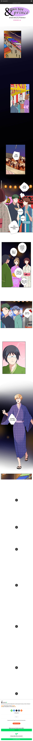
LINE (12, 710)
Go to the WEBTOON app (16, 739)
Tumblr (19, 710)
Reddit (21, 710)
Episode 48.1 (5, 1)
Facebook (14, 710)
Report (16, 716)
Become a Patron (16, 723)
